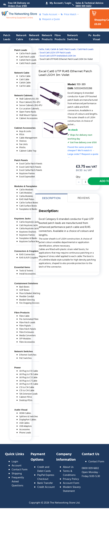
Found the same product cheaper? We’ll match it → (81, 149)
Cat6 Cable (24, 79)
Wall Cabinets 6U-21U (29, 99)
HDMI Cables (25, 413)
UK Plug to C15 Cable (28, 384)
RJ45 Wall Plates (26, 199)
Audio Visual (96, 37)
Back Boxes (24, 287)
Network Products (47, 37)
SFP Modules (25, 338)
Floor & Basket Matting (29, 293)
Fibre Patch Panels (27, 329)
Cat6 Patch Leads (27, 57)
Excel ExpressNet (27, 176)
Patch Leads (6, 37)
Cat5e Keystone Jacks (29, 222)
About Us (68, 467)
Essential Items (22, 267)
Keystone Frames (27, 173)
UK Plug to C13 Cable (28, 371)
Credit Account (46, 487)
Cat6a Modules (26, 196)
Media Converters (27, 335)
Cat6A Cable (25, 82)
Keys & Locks (25, 131)
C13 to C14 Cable (26, 387)
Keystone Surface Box (29, 241)
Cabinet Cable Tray (27, 151)
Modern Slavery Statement (72, 489)
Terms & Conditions (69, 473)
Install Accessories (27, 274)
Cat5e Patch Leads (27, 53)
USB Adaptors (25, 426)
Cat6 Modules (25, 193)
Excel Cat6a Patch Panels (30, 170)
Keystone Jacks (22, 218)
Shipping (17, 474)
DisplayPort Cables (27, 420)
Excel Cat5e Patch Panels (30, 164)
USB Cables (24, 423)
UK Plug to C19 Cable (28, 374)
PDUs (21, 134)
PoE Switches (25, 358)
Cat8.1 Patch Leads (27, 63)
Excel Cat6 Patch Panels (30, 167)
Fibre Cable (24, 316)
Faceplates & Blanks (28, 209)
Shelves (22, 141)
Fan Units (23, 144)
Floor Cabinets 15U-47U (29, 102)
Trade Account (48, 14)
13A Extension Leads (28, 394)
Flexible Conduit (26, 296)
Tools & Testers (26, 270)
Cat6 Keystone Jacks (28, 225)
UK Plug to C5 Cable (28, 377)
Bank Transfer (45, 483)
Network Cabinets (34, 37)
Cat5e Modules (26, 190)
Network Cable (21, 37)
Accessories (24, 429)
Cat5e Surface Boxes (28, 202)
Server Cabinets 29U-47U (30, 105)
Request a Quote (49, 19)
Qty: (78, 177)
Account (16, 466)
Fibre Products (60, 37)
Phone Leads (25, 432)
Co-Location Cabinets (29, 108)
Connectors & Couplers (26, 251)
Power (17, 367)
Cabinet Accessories (28, 118)
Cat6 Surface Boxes (28, 206)
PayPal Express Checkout (45, 477)
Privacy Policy (71, 479)
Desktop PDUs (25, 400)
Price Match (68, 14)
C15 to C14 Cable (26, 390)
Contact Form (19, 470)
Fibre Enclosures (26, 332)
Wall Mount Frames (28, 115)
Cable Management (28, 138)
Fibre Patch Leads (27, 322)
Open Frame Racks (27, 112)
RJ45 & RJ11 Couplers (28, 258)
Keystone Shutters (27, 232)
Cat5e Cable (24, 76)
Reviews (84, 198)
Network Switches (72, 37)
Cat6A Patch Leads (27, 60)
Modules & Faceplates (25, 186)
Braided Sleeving (27, 300)
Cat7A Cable (24, 86)
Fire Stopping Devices (29, 303)
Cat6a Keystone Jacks (29, 228)
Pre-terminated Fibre (28, 319)
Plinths (22, 147)
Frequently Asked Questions (18, 482)
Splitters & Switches (28, 416)
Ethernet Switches (27, 355)
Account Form (71, 483)
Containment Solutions (26, 283)
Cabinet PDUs (25, 397)
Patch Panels (21, 160)
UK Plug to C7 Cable (28, 381)
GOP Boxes (24, 290)
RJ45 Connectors (27, 254)
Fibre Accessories (27, 342)
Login (15, 462)
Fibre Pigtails (25, 326)
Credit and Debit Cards (44, 469)
